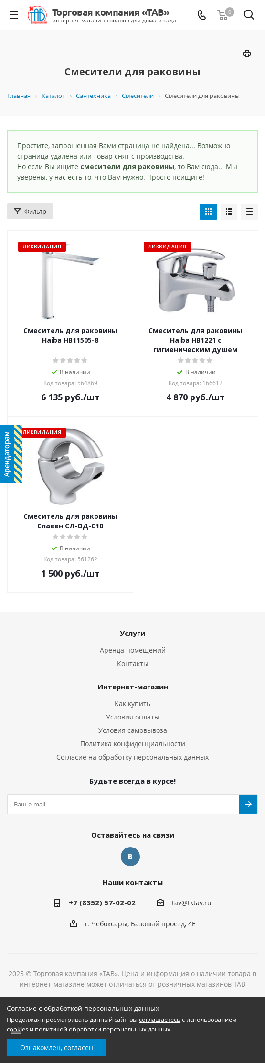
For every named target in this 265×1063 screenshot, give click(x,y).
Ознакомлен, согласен (56, 1047)
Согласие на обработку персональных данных (132, 757)
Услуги (132, 633)
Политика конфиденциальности (132, 743)
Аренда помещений (133, 650)
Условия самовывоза (132, 730)
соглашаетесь (159, 1019)
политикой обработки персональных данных (102, 1029)
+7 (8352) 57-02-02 (102, 902)
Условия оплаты (132, 716)
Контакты (132, 663)
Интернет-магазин (132, 686)
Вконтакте (130, 856)
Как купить (132, 703)
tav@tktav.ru (192, 902)
